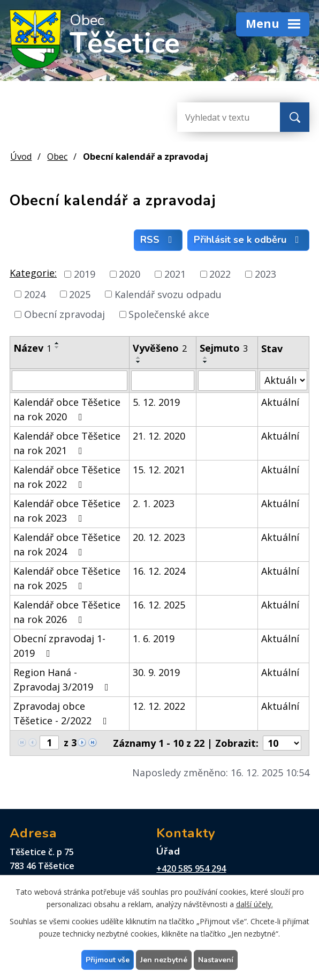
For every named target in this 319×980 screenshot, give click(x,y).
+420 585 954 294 (191, 868)
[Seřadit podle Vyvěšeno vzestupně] (139, 357)
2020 (129, 274)
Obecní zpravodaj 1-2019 (59, 645)
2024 (34, 293)
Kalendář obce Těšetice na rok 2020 (66, 409)
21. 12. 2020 (159, 435)
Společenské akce (168, 314)
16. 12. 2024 (159, 571)
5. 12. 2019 (156, 402)
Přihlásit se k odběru (248, 239)
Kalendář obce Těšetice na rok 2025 (66, 578)
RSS (158, 239)
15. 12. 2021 (159, 469)
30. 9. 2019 (156, 672)
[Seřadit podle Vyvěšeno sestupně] (139, 362)
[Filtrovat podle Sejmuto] (227, 380)
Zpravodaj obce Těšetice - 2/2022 (62, 713)
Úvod (21, 156)
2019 (84, 274)
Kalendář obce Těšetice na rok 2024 (66, 544)
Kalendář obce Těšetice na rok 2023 (66, 510)
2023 (265, 274)
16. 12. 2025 (159, 604)
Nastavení (215, 960)
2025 (79, 293)
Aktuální (280, 402)
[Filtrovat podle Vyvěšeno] (163, 380)
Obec (57, 156)
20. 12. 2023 (159, 537)
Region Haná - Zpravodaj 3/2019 (63, 679)
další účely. (254, 904)
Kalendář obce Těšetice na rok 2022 (66, 477)
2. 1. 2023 (153, 503)
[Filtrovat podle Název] (69, 380)
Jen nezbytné (163, 960)
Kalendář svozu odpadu (168, 293)
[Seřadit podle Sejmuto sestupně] (205, 362)
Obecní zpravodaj (64, 314)
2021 (175, 274)
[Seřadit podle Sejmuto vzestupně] (205, 357)
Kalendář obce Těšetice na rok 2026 (66, 612)
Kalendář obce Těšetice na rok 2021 (66, 443)
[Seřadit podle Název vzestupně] (57, 343)
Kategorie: (33, 272)
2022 (220, 274)
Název (32, 347)
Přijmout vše (108, 960)
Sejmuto (224, 347)
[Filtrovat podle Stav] (283, 380)
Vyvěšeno (160, 347)
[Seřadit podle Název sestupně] (57, 347)
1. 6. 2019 (153, 638)
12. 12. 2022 (159, 706)
